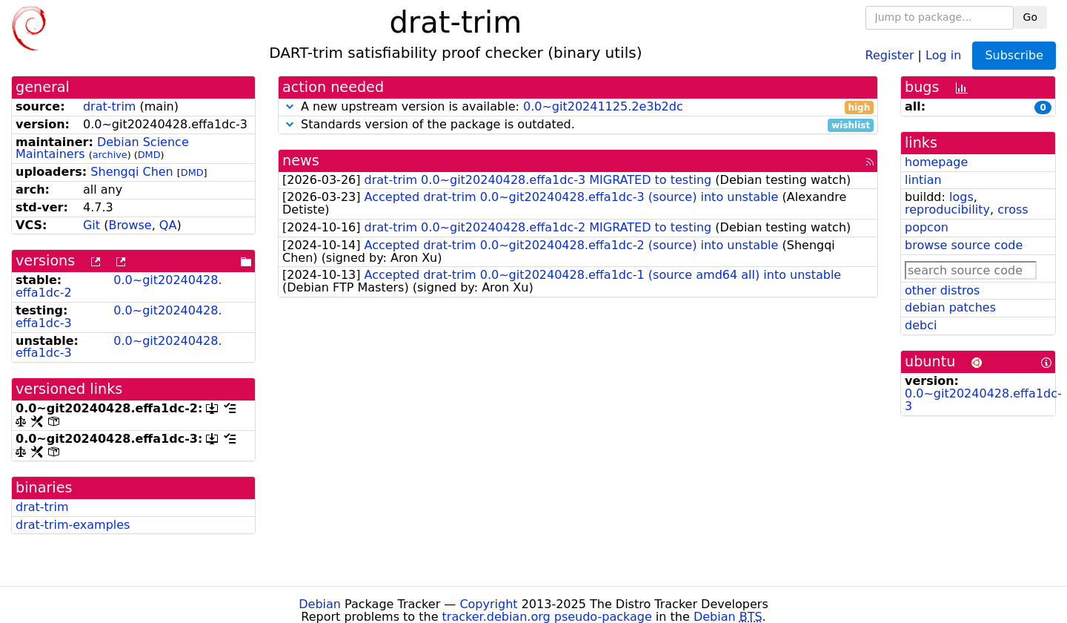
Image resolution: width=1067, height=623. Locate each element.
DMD (149, 154)
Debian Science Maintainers (102, 148)
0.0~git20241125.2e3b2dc (603, 106)
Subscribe (1014, 55)
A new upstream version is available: (578, 107)
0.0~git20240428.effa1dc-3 (119, 316)
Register (889, 54)
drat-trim (109, 106)
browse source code (964, 245)
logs (961, 197)
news (300, 160)
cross (1012, 209)
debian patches (950, 307)
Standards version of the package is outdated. (578, 125)
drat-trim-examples (73, 525)
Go (1030, 17)
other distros (942, 290)
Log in (943, 54)
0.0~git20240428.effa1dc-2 (119, 286)
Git (91, 225)
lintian (923, 180)
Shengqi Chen (131, 172)
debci (921, 325)
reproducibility (947, 209)
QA (168, 225)
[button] (289, 106)
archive (110, 154)
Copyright (488, 604)
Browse (129, 225)
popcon (926, 227)
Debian (320, 604)
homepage (936, 162)
